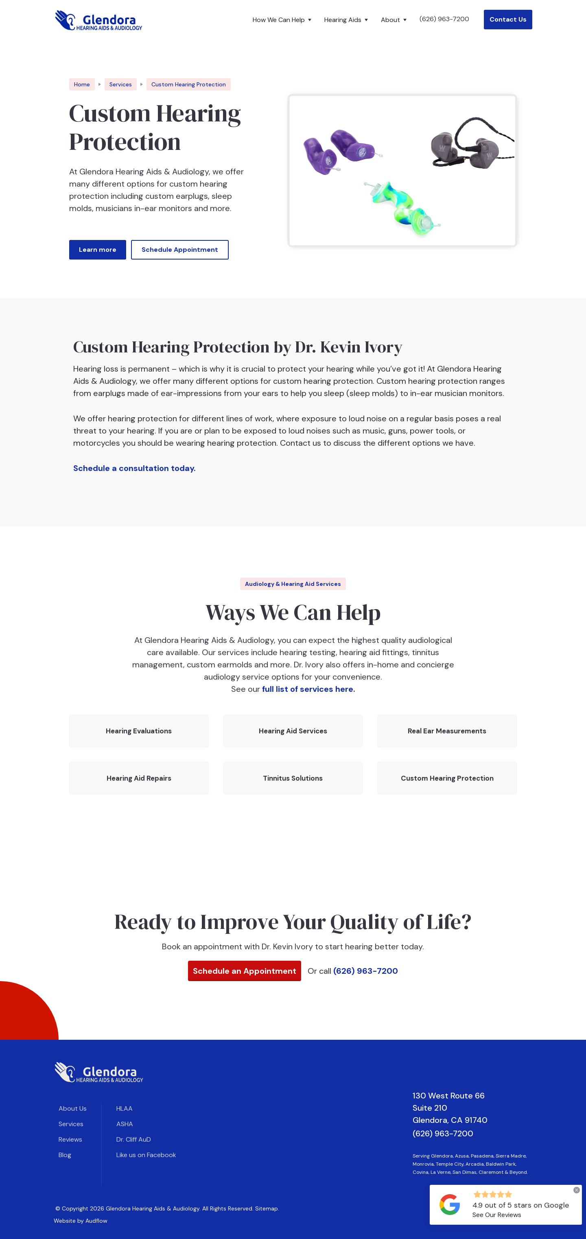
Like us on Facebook (146, 1155)
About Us (73, 1108)
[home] (99, 19)
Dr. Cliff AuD (133, 1139)
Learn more (97, 249)
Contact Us (508, 19)
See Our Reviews (496, 1214)
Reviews (70, 1139)
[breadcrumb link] (188, 84)
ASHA (124, 1124)
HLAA (124, 1108)
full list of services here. (308, 689)
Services (71, 1124)
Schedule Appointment (180, 249)
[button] (284, 20)
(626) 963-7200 (444, 19)
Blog (65, 1155)
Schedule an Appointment (244, 971)
